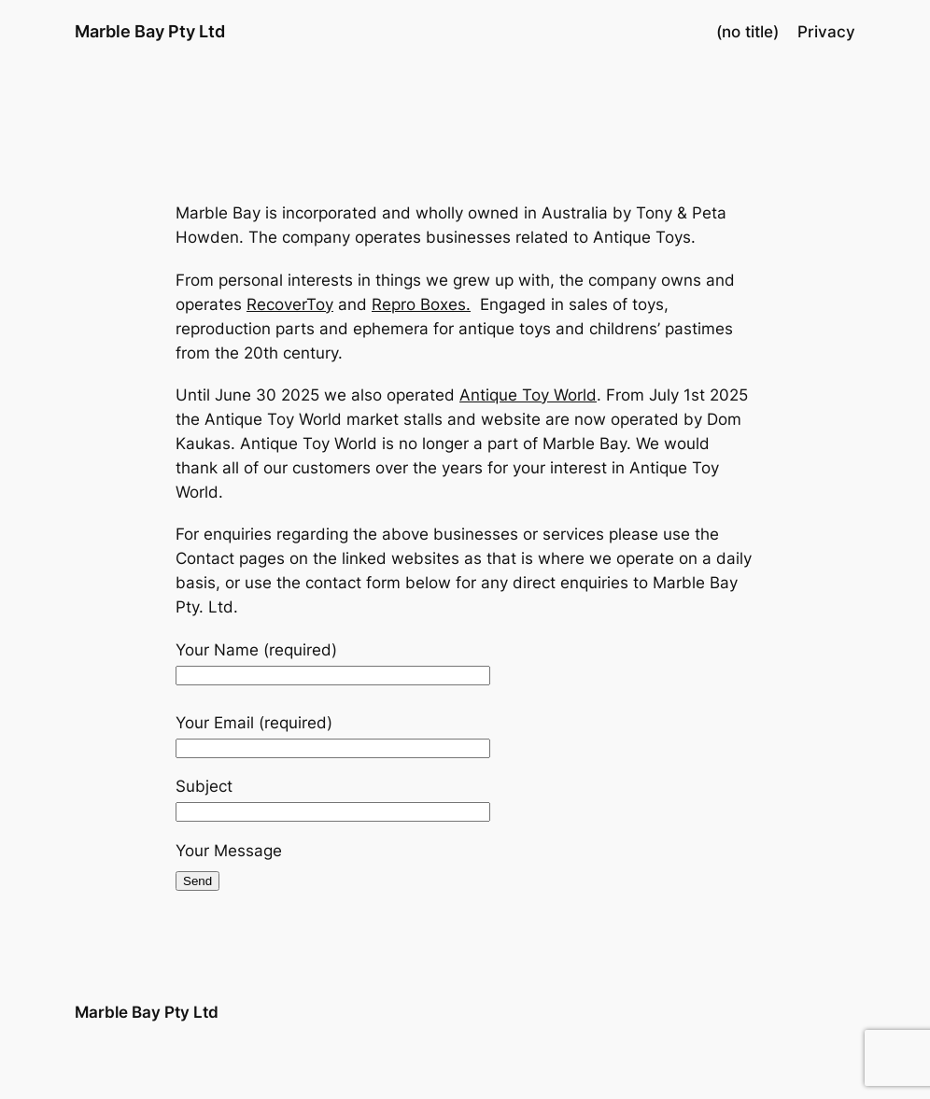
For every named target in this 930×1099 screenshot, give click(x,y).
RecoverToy (290, 304)
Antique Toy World (528, 395)
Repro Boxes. (421, 304)
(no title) (747, 31)
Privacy (826, 31)
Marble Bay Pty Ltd (150, 31)
